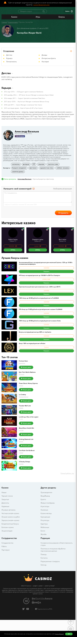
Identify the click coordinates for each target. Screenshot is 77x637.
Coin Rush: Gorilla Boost (27, 452)
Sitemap (43, 567)
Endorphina (22, 365)
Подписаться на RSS (44, 611)
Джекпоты (5, 505)
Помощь (44, 556)
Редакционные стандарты (50, 563)
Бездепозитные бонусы (10, 526)
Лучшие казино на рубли (11, 519)
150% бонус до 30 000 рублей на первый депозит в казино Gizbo (40, 322)
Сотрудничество (7, 545)
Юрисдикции (45, 519)
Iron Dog (21, 432)
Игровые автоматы (8, 512)
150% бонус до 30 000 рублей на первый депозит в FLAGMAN (39, 300)
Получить (46, 273)
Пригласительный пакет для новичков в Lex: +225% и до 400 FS (39, 288)
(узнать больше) (59, 634)
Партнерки (6, 552)
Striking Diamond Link (26, 441)
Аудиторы (44, 526)
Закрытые (5, 501)
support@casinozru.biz (41, 5)
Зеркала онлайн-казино (10, 522)
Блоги (43, 533)
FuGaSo (21, 387)
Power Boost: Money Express (28, 385)
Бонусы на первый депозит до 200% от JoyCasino (35, 334)
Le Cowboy (22, 396)
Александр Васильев (27, 133)
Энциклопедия (7, 533)
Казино (14, 19)
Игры (38, 19)
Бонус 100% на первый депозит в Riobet (32, 345)
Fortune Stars (23, 363)
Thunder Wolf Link (25, 407)
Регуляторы (45, 522)
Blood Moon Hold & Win (26, 430)
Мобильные (45, 529)
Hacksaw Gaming (23, 398)
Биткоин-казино (8, 529)
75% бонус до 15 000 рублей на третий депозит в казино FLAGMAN (40, 311)
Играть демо (27, 369)
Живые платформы (48, 505)
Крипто (43, 501)
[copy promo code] (16, 248)
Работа (4, 548)
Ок (69, 634)
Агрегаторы (45, 508)
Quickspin (21, 376)
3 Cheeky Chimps (24, 463)
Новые (4, 494)
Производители (46, 494)
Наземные (44, 512)
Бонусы (61, 19)
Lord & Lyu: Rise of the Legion (28, 418)
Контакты (44, 560)
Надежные (5, 508)
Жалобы (44, 536)
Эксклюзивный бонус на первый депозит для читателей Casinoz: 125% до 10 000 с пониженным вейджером (46, 265)
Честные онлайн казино (10, 515)
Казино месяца (46, 515)
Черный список (7, 498)
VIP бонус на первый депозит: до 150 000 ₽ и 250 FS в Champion (39, 277)
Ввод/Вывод (45, 498)
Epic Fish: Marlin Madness (27, 374)
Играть (13, 252)
